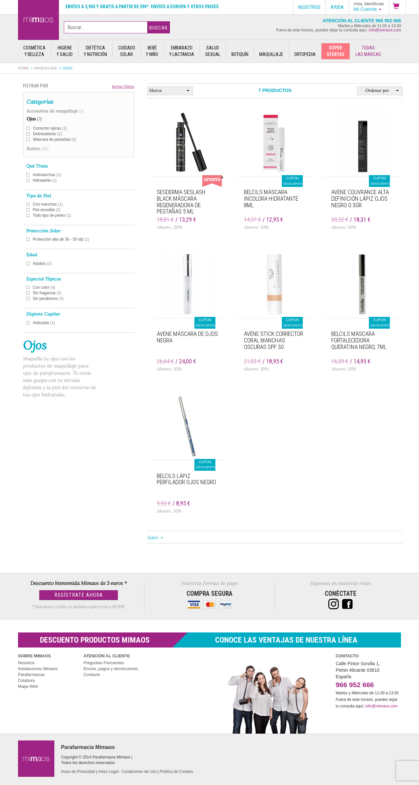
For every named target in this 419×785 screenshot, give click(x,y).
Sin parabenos (48, 298)
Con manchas (48, 204)
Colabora (26, 680)
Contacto (91, 674)
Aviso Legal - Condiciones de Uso (127, 771)
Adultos (42, 263)
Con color (44, 287)
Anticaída (44, 322)
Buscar (158, 28)
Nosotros (26, 663)
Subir (152, 537)
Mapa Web (28, 686)
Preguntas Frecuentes (103, 663)
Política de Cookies (176, 771)
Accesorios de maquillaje (55, 111)
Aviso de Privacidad (78, 771)
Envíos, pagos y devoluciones (110, 668)
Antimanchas (47, 175)
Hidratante (45, 180)
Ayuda (337, 7)
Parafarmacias (31, 674)
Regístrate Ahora (78, 595)
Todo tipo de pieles (52, 215)
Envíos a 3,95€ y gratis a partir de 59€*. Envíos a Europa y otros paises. (142, 6)
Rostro (37, 149)
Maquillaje (45, 68)
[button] (397, 7)
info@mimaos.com (385, 30)
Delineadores (47, 134)
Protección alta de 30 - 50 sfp (61, 239)
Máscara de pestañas (54, 139)
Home (23, 68)
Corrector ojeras (50, 128)
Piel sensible (47, 210)
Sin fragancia (47, 293)
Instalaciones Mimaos (38, 668)
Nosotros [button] (309, 7)
